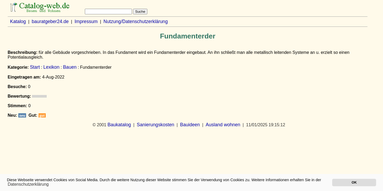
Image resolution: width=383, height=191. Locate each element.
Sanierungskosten (155, 124)
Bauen (70, 67)
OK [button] (354, 182)
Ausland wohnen (223, 124)
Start (35, 67)
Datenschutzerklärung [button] (28, 184)
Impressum (86, 21)
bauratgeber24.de (50, 21)
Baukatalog (119, 124)
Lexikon (51, 67)
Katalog (18, 21)
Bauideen (190, 124)
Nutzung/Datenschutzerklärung (135, 21)
